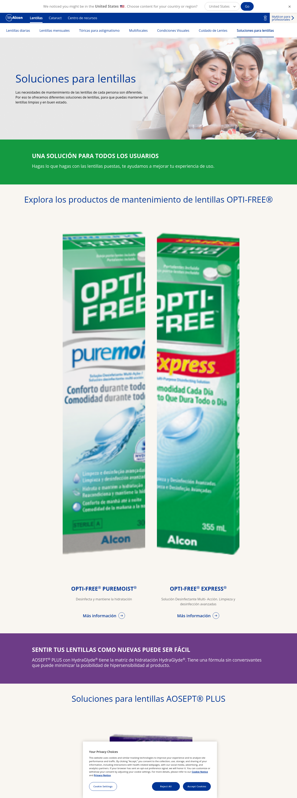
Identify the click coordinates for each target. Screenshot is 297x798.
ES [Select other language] (265, 17)
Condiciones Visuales (173, 30)
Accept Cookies (196, 786)
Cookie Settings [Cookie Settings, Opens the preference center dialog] (103, 786)
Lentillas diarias (18, 30)
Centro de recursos (82, 18)
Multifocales (138, 30)
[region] (150, 770)
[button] (222, 6)
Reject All (166, 786)
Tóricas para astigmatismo (99, 30)
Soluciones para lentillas (255, 30)
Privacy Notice (102, 775)
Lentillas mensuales (54, 30)
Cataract (55, 18)
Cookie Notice (200, 771)
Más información (100, 615)
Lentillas (36, 18)
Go (247, 6)
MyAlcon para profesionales (281, 18)
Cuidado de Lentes (213, 30)
